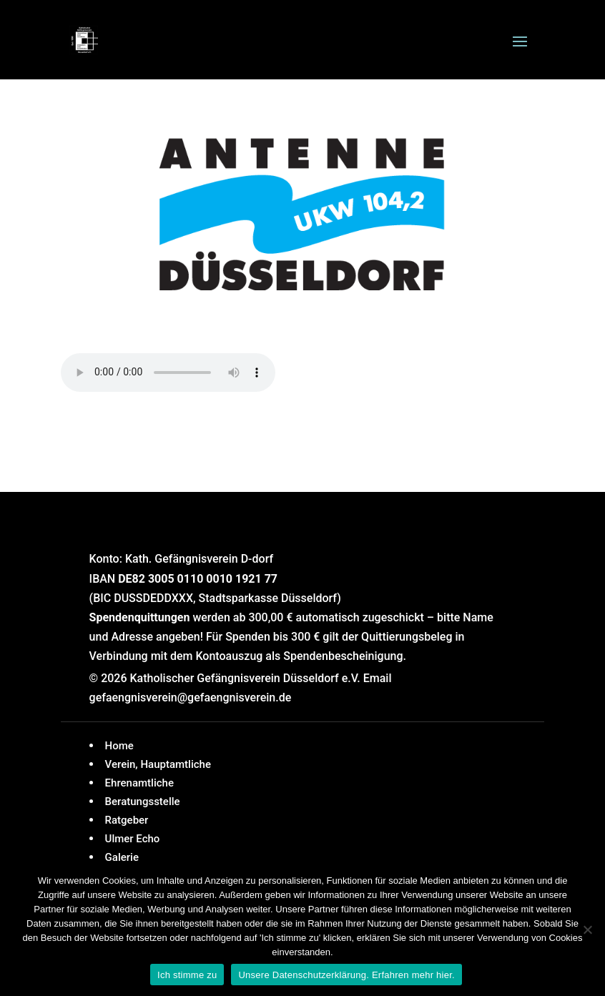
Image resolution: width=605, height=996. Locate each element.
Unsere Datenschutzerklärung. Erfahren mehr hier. (346, 975)
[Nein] (587, 929)
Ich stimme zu (187, 975)
